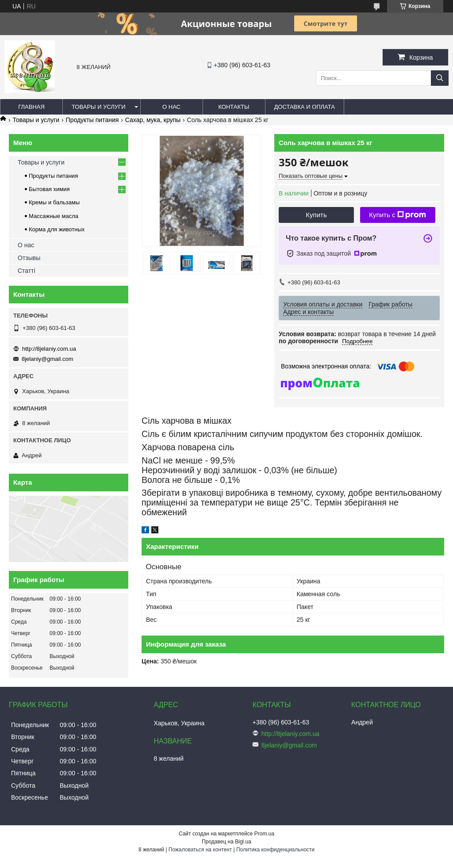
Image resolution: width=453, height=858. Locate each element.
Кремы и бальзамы (54, 202)
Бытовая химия (49, 189)
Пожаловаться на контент (200, 850)
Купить (316, 214)
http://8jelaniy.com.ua (49, 348)
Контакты (233, 106)
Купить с (397, 215)
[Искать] (440, 78)
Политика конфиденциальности (275, 850)
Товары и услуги (99, 106)
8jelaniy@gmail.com (47, 359)
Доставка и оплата (304, 106)
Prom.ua (264, 834)
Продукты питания (92, 119)
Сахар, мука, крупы (152, 119)
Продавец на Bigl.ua (226, 842)
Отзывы (29, 257)
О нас (171, 106)
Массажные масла (53, 216)
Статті (26, 270)
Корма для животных (56, 229)
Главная (31, 106)
